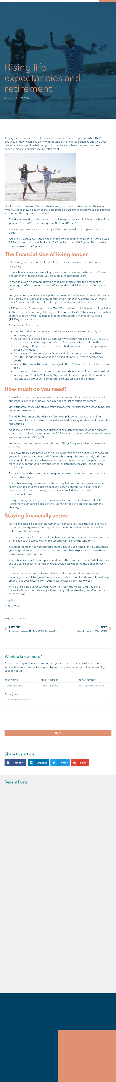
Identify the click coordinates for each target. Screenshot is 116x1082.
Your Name (11, 680)
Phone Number (86, 680)
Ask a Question (14, 694)
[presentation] (27, 721)
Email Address (49, 680)
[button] (15, 762)
